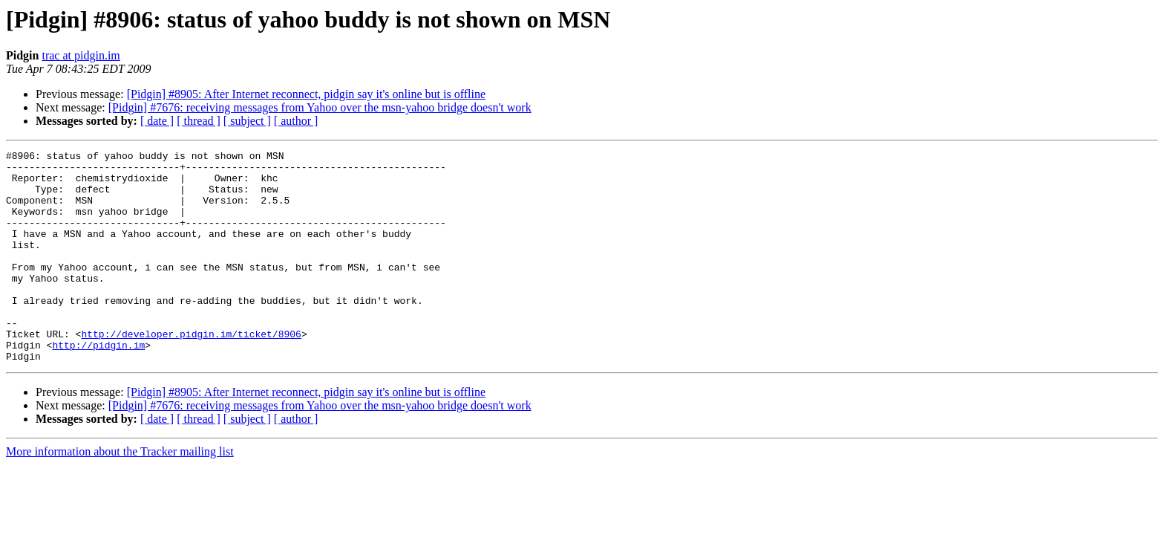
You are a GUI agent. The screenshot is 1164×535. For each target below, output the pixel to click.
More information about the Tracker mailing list (120, 493)
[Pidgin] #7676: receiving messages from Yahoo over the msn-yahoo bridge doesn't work (320, 107)
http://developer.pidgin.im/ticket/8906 (191, 371)
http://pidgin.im (98, 385)
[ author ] (296, 120)
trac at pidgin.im (81, 55)
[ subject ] (247, 120)
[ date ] (157, 120)
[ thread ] (198, 120)
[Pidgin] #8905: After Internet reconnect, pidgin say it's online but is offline (306, 94)
